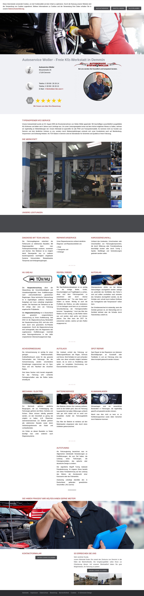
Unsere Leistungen (90, 3)
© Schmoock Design (85, 593)
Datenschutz (44, 593)
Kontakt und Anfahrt (111, 3)
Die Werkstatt (72, 3)
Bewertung (53, 593)
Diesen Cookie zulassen (46, 557)
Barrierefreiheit (64, 593)
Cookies (73, 593)
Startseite (57, 3)
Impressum (34, 593)
